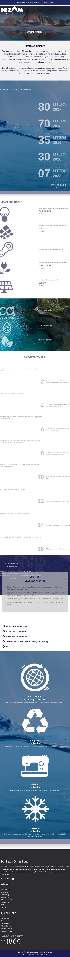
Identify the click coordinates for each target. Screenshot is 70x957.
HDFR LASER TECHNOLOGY (17, 626)
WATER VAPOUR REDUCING (16, 636)
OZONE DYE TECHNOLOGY (16, 631)
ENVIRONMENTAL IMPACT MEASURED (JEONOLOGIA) (27, 642)
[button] (56, 9)
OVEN (8, 647)
